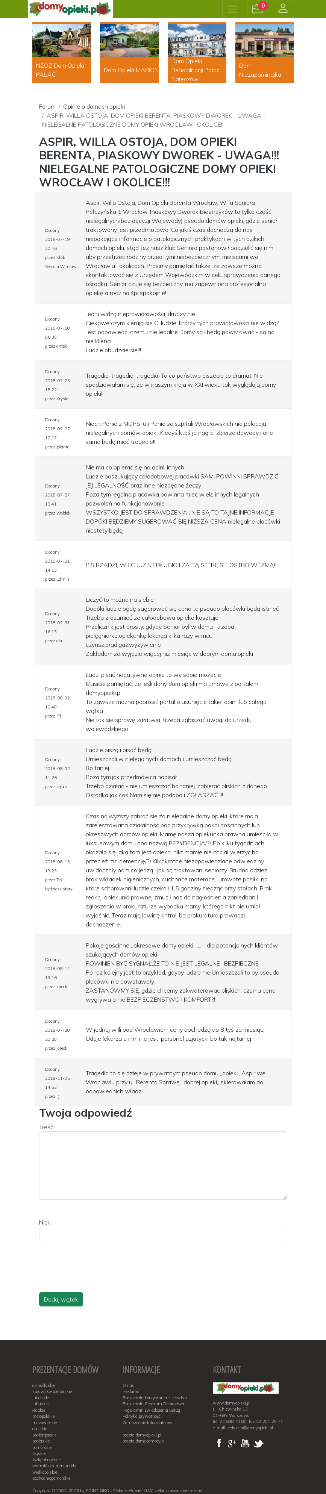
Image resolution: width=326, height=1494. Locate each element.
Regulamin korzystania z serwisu (155, 1397)
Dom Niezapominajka (260, 70)
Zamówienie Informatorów (148, 1422)
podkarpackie (44, 1435)
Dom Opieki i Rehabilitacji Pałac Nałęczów (195, 70)
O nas (128, 1385)
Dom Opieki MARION (131, 70)
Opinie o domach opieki (94, 106)
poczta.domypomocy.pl (144, 1441)
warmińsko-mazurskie (54, 1465)
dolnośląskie (43, 1385)
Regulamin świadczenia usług (151, 1410)
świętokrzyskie (46, 1459)
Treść (46, 1127)
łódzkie (38, 1410)
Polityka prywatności (142, 1416)
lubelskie (40, 1397)
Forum (47, 106)
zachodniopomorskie (51, 1478)
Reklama (131, 1391)
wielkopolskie (44, 1472)
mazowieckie (44, 1422)
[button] (257, 9)
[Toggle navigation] (232, 9)
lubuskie (40, 1403)
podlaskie (41, 1441)
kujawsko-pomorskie (52, 1391)
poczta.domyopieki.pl (142, 1435)
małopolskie (43, 1416)
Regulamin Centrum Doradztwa (153, 1403)
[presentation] (96, 1273)
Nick (44, 1222)
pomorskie (42, 1447)
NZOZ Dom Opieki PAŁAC (60, 70)
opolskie (39, 1428)
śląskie (38, 1453)
